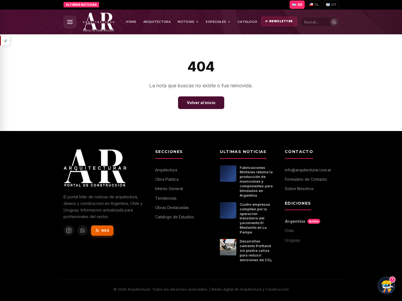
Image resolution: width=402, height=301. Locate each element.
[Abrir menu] (70, 22)
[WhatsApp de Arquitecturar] (82, 230)
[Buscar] (334, 22)
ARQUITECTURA (157, 22)
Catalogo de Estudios (174, 216)
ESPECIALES (218, 22)
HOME (131, 22)
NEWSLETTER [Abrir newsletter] (279, 21)
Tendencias (166, 198)
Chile (289, 230)
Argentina (302, 221)
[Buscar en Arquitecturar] (320, 22)
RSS (102, 230)
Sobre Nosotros (299, 188)
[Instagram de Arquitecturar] (69, 230)
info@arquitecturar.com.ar (308, 170)
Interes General (169, 188)
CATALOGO (248, 22)
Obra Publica (167, 179)
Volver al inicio (201, 102)
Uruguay (292, 240)
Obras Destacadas (172, 207)
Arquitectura (166, 170)
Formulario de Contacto (306, 179)
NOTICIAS (188, 22)
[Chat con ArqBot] (386, 285)
